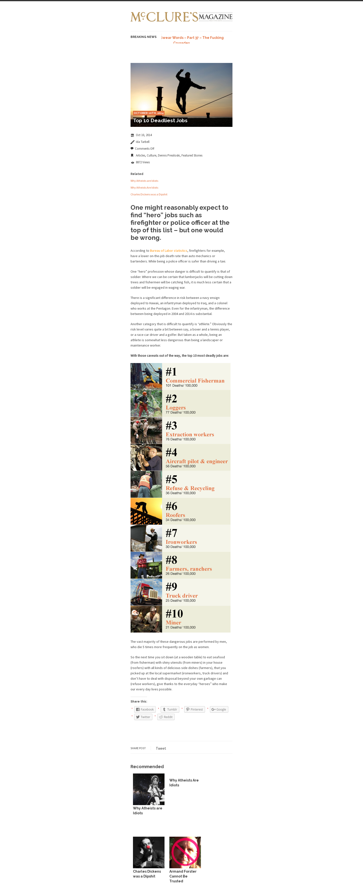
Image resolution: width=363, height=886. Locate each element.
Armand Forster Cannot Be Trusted (183, 876)
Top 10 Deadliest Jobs (160, 120)
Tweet (161, 748)
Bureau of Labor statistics (168, 250)
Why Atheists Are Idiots (144, 187)
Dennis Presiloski (169, 155)
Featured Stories (192, 155)
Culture (151, 155)
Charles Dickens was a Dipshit (149, 194)
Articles (140, 155)
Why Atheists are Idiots (144, 180)
